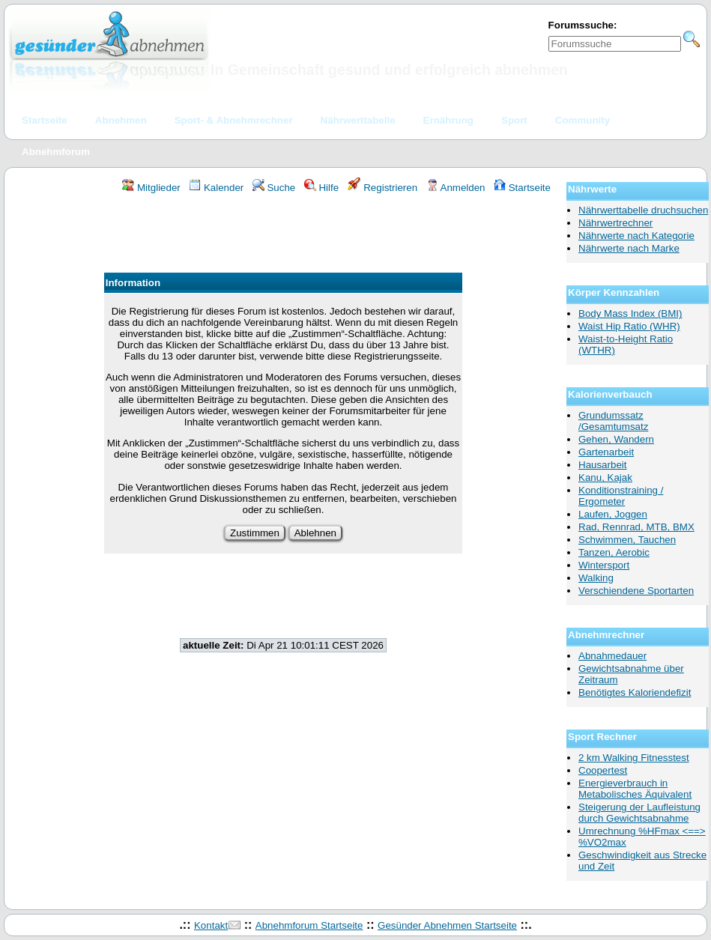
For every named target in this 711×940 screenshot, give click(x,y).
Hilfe (321, 187)
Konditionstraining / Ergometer (620, 496)
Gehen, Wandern (616, 439)
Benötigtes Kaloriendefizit (634, 692)
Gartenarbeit (606, 452)
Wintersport (603, 565)
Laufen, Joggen (612, 514)
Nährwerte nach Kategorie (636, 235)
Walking (596, 577)
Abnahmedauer (612, 655)
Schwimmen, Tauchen (627, 539)
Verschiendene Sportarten (636, 590)
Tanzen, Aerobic (614, 552)
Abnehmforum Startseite (309, 925)
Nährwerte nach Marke (629, 248)
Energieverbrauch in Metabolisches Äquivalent (635, 788)
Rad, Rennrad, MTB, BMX (636, 527)
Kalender (216, 187)
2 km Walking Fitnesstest (633, 757)
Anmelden (455, 187)
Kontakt (211, 925)
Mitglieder (151, 187)
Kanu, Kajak (605, 477)
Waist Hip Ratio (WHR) (629, 326)
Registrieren (383, 187)
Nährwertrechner (615, 222)
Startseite (522, 187)
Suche (274, 187)
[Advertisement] (283, 235)
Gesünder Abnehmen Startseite (447, 925)
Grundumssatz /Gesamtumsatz (613, 421)
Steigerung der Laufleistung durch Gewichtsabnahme (639, 812)
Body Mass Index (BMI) (630, 313)
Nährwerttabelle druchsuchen (643, 210)
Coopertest (602, 770)
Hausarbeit (602, 464)
